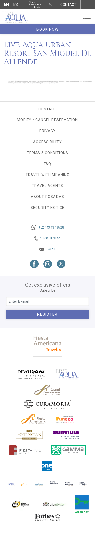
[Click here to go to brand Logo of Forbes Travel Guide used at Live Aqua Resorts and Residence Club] (47, 517)
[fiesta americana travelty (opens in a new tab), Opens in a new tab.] (47, 343)
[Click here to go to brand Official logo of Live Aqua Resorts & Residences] (67, 374)
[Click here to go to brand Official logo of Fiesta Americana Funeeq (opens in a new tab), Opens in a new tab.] (65, 419)
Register (47, 314)
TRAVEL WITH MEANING (47, 175)
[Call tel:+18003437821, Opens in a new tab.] (47, 238)
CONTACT (68, 5)
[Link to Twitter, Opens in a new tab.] (61, 264)
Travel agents (47, 186)
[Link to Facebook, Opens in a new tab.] (34, 264)
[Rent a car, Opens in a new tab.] (50, 4)
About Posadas (47, 197)
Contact (47, 109)
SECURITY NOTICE (48, 208)
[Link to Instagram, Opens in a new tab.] (47, 264)
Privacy (47, 131)
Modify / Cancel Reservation (47, 120)
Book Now (47, 29)
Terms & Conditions (47, 153)
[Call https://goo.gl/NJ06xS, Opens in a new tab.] (47, 227)
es (15, 4)
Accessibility (47, 142)
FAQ (47, 164)
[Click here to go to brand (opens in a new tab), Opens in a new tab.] (31, 374)
